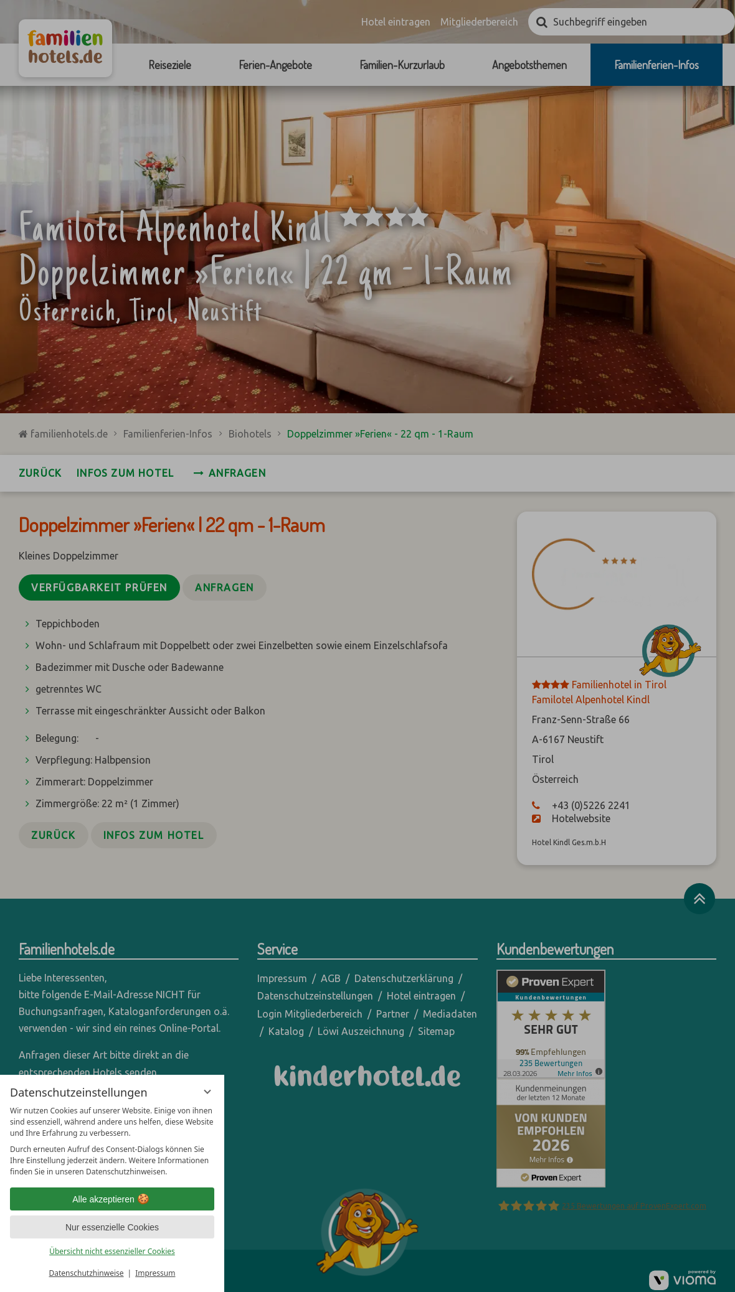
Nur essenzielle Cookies (112, 1227)
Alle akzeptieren (112, 1199)
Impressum (155, 1273)
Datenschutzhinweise (86, 1273)
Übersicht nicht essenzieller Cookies (112, 1251)
